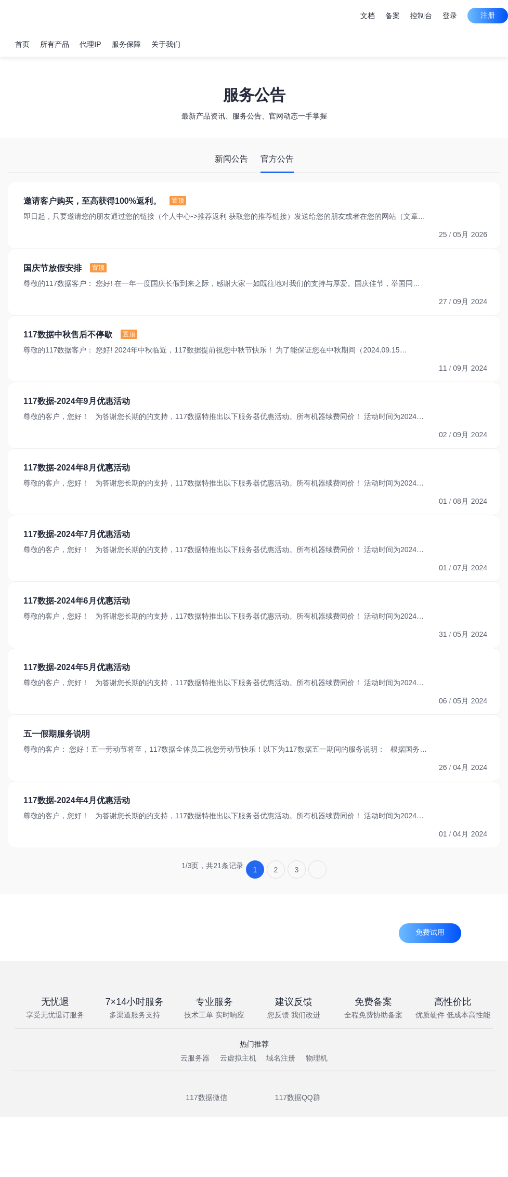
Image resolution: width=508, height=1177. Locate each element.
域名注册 (280, 1058)
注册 (487, 15)
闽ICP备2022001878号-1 (142, 1161)
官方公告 (277, 158)
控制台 (421, 15)
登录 (449, 15)
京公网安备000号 (266, 1161)
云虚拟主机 (238, 1058)
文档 (367, 15)
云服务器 (195, 1058)
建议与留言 (332, 15)
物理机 (317, 1058)
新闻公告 (231, 158)
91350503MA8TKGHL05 (402, 1161)
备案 (392, 15)
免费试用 (430, 932)
